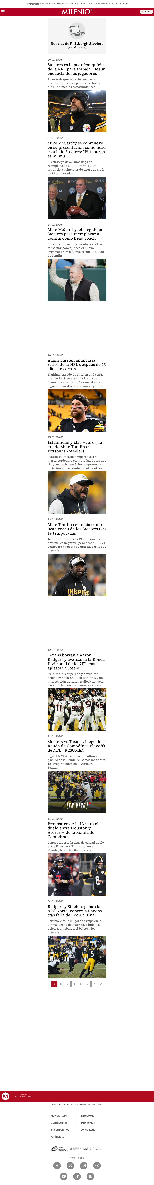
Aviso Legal (88, 1129)
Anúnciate (57, 1136)
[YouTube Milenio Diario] (63, 1176)
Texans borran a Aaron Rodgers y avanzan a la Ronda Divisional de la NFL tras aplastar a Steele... (76, 661)
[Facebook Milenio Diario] (57, 1165)
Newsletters (59, 1115)
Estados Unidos (100, 3)
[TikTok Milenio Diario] (77, 1176)
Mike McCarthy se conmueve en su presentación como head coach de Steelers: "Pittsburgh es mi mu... (77, 149)
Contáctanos (59, 1122)
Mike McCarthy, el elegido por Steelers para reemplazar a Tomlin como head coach (76, 234)
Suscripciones (60, 1129)
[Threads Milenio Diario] (97, 1165)
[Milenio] (77, 12)
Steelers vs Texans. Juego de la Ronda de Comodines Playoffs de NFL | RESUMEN (77, 746)
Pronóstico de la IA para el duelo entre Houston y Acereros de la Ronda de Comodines (73, 830)
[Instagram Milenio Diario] (83, 1165)
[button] (3, 12)
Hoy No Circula (117, 3)
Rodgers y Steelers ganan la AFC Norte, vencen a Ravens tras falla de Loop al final (75, 911)
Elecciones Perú (48, 3)
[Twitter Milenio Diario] (70, 1165)
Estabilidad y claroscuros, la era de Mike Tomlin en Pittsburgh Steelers (75, 447)
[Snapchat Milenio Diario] (90, 1176)
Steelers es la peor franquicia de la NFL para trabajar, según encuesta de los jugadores (76, 69)
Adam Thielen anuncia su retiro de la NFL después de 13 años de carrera (77, 364)
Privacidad (88, 1122)
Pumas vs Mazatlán (68, 3)
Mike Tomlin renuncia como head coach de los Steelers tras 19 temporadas (77, 529)
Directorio (88, 1115)
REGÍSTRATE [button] (146, 12)
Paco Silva (85, 3)
